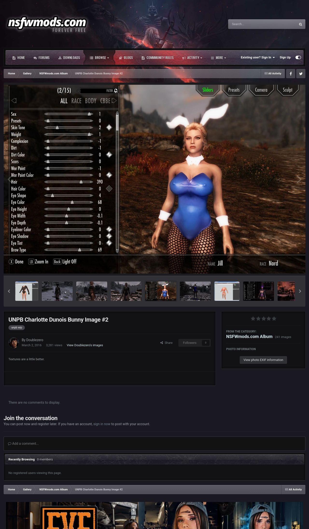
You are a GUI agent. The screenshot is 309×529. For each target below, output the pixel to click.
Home (18, 57)
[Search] (250, 24)
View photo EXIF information (263, 360)
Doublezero (34, 340)
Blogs (125, 57)
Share (166, 343)
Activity (192, 57)
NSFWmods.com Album (249, 336)
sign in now (102, 424)
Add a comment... (23, 443)
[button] (9, 291)
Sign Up (285, 57)
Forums (41, 57)
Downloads (69, 57)
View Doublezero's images (85, 345)
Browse (99, 57)
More (218, 57)
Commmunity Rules (157, 57)
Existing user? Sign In (258, 57)
